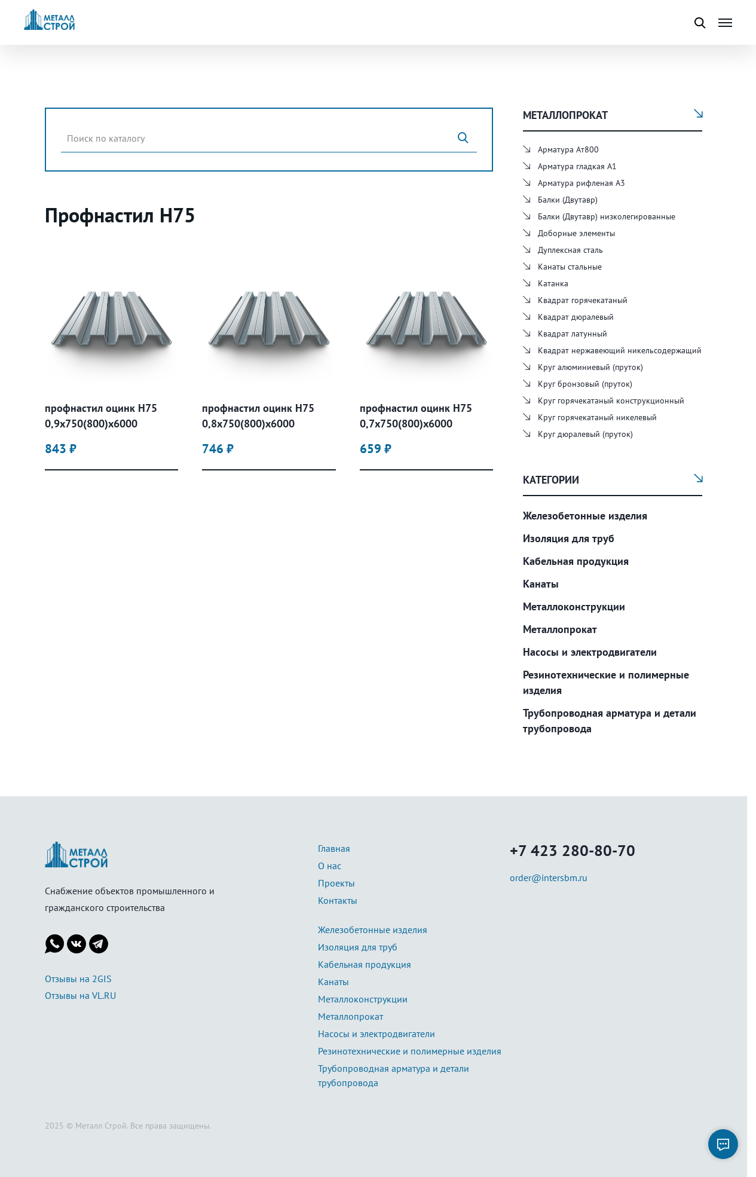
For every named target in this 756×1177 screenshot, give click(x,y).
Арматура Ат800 (568, 149)
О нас (329, 866)
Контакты (337, 900)
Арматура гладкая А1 (577, 166)
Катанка (553, 283)
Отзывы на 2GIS (78, 979)
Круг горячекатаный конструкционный (611, 400)
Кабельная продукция (576, 561)
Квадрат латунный (572, 333)
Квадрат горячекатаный (583, 300)
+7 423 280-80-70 (572, 850)
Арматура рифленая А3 (581, 183)
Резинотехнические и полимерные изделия (606, 682)
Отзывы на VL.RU (80, 995)
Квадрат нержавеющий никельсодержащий (620, 350)
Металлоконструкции (574, 606)
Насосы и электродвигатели (590, 652)
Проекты (336, 883)
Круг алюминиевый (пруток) (590, 367)
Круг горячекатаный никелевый (597, 417)
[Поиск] (462, 138)
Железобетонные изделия (585, 515)
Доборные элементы (576, 233)
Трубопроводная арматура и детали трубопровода (609, 720)
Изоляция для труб (568, 538)
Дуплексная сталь (570, 249)
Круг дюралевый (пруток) (585, 434)
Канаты (541, 584)
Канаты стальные (570, 266)
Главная (334, 848)
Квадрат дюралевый (576, 316)
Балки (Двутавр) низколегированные (606, 216)
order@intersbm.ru (548, 877)
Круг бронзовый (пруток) (585, 383)
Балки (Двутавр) (568, 199)
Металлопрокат (560, 629)
